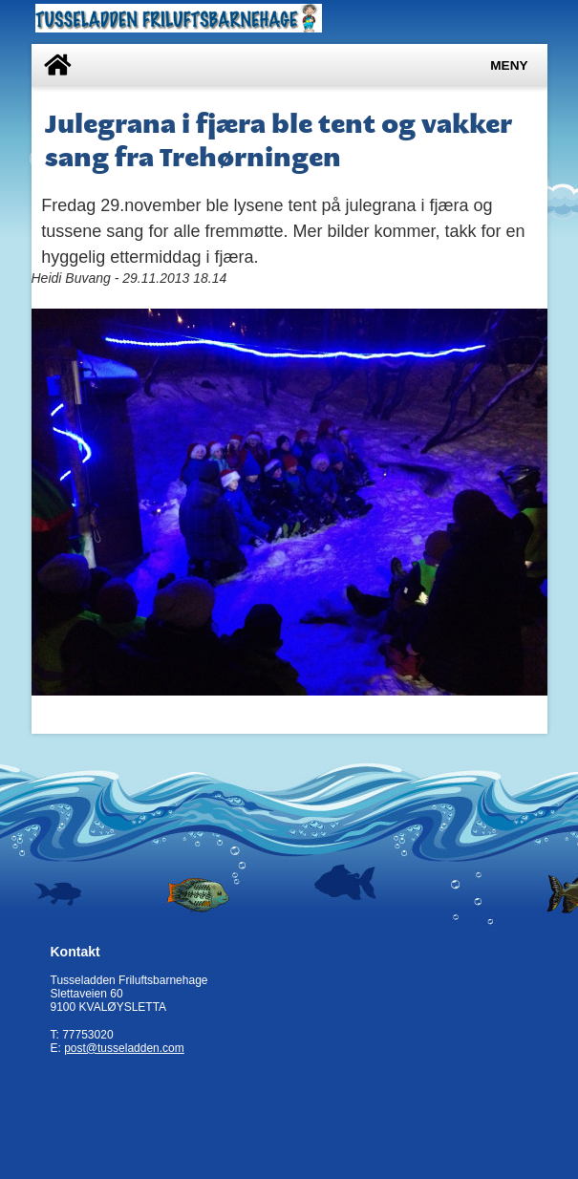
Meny (508, 65)
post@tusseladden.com (124, 1048)
